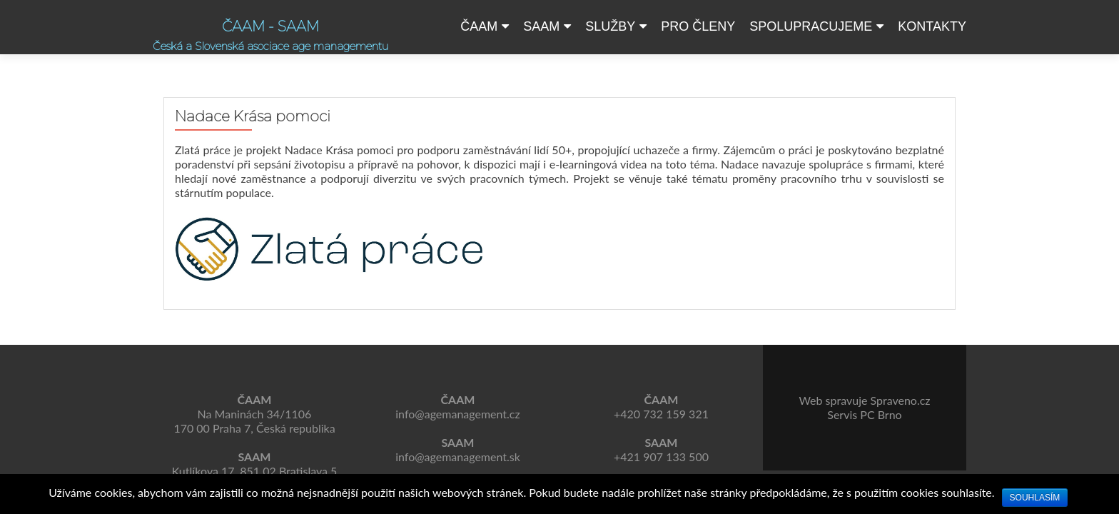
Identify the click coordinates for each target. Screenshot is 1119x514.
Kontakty (932, 26)
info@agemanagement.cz (457, 413)
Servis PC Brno (864, 414)
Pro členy (698, 26)
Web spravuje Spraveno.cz (864, 400)
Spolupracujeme (810, 26)
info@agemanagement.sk (457, 456)
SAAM (541, 26)
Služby (610, 26)
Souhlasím (1035, 498)
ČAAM (478, 26)
